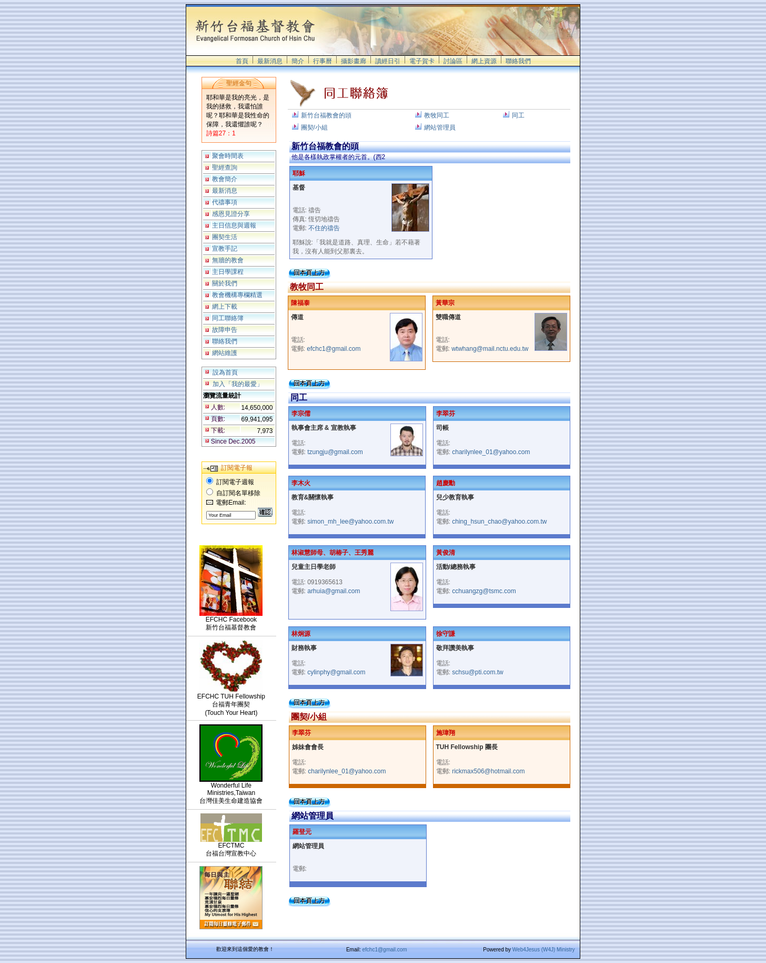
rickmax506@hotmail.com (488, 771)
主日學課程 (228, 272)
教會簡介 (224, 179)
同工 (518, 115)
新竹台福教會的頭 (326, 115)
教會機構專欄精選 (237, 295)
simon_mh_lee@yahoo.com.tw (350, 521)
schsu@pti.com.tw (477, 672)
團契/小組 (314, 127)
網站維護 (224, 353)
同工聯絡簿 (228, 318)
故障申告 (224, 329)
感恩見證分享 (231, 214)
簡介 (297, 61)
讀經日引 (387, 61)
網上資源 (484, 61)
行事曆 (322, 61)
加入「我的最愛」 (238, 384)
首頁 (242, 61)
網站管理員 (440, 127)
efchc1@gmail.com (333, 348)
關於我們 (224, 283)
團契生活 (224, 237)
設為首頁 (225, 372)
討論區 (453, 61)
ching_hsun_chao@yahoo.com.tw (499, 521)
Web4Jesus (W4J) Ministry (543, 949)
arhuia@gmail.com (333, 591)
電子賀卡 (422, 61)
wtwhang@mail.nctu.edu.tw (489, 348)
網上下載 (224, 306)
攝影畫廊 (353, 61)
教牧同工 (436, 115)
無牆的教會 (228, 260)
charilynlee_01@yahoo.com (491, 452)
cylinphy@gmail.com (336, 672)
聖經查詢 (224, 167)
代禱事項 (224, 202)
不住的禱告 (324, 228)
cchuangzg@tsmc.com (484, 591)
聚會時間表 (228, 156)
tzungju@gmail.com (335, 452)
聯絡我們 (518, 61)
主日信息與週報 (234, 225)
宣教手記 (224, 248)
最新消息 (270, 61)
